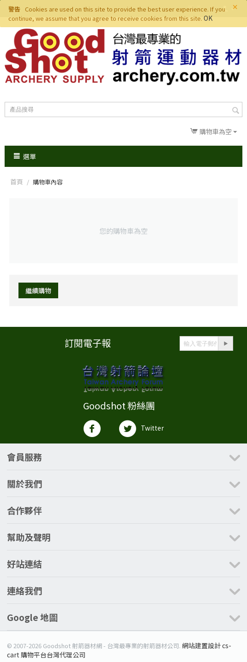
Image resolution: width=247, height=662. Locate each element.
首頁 (16, 181)
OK (208, 18)
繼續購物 (38, 290)
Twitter (141, 428)
